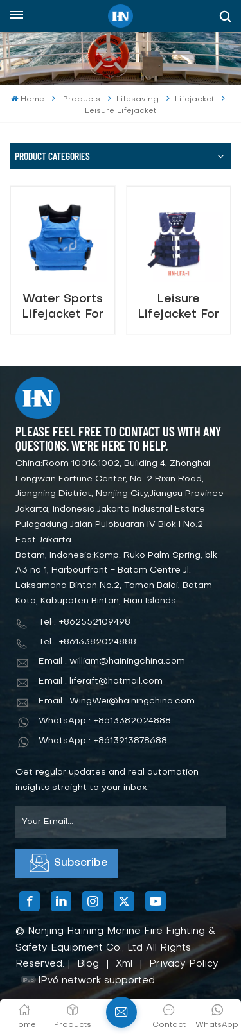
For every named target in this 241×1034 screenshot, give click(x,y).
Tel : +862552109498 (84, 622)
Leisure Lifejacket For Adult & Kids (178, 307)
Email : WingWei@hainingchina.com (117, 701)
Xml (124, 964)
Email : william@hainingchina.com (112, 661)
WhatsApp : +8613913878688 (103, 741)
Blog (88, 964)
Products (81, 99)
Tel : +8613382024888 (87, 642)
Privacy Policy (184, 964)
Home (27, 99)
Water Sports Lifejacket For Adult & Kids (62, 307)
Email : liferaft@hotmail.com (101, 681)
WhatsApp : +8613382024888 (105, 721)
